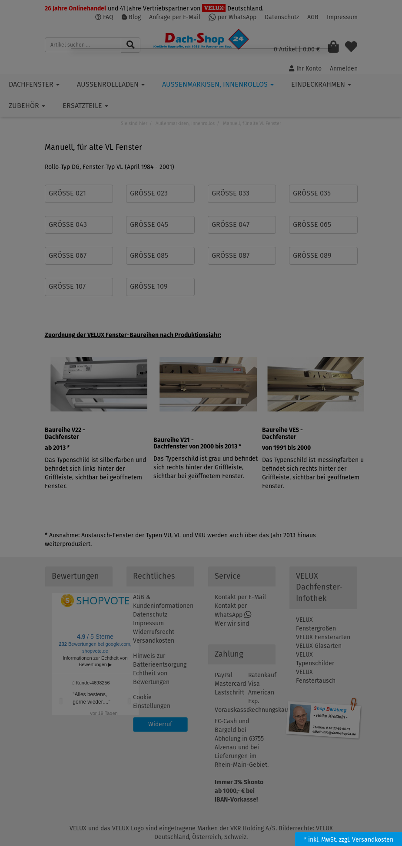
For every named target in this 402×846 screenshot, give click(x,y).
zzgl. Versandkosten (366, 839)
